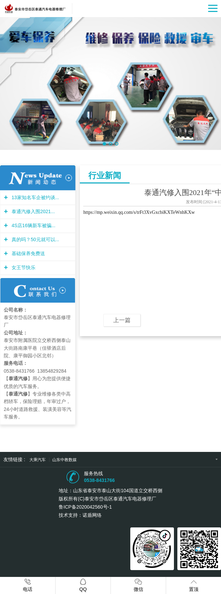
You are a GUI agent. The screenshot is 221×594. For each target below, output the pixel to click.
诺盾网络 (92, 515)
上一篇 (122, 320)
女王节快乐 (22, 267)
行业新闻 (104, 175)
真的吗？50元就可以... (34, 239)
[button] (104, 144)
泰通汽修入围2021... (32, 211)
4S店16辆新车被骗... (32, 225)
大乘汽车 (38, 459)
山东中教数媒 (64, 459)
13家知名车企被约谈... (34, 197)
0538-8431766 (99, 480)
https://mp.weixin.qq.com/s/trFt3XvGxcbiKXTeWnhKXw (139, 212)
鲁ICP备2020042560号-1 (85, 507)
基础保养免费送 (27, 253)
